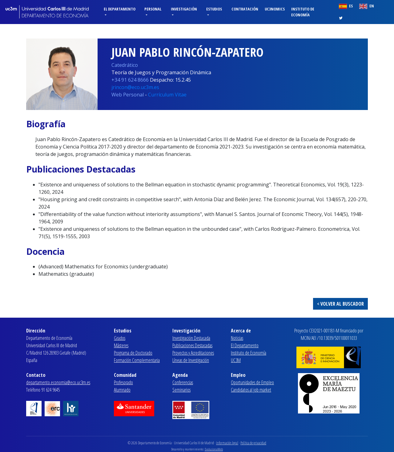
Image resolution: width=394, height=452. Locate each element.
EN (366, 6)
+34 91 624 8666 (130, 79)
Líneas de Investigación (190, 360)
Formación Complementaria (137, 360)
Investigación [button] (184, 9)
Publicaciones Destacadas (192, 345)
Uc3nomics (275, 9)
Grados (119, 338)
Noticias (237, 338)
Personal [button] (152, 9)
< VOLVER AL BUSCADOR (340, 303)
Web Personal (127, 94)
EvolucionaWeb (214, 449)
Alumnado (122, 389)
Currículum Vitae (167, 94)
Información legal (227, 443)
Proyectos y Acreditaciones (193, 352)
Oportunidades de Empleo (252, 382)
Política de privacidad (253, 443)
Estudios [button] (214, 9)
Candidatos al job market (251, 389)
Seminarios (181, 389)
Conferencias (182, 382)
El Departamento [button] (119, 9)
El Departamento (245, 345)
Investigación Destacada (191, 338)
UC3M (236, 360)
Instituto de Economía (302, 12)
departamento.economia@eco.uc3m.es (58, 382)
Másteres (121, 345)
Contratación (244, 9)
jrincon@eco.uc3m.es (135, 87)
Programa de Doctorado (133, 352)
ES (346, 6)
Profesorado (123, 382)
